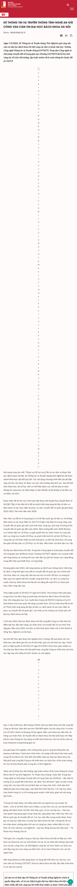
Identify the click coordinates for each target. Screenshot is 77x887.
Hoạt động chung (13, 733)
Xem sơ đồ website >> (39, 885)
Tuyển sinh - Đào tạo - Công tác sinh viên (23, 744)
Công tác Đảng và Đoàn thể (18, 739)
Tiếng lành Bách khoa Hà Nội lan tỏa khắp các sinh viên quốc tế (34, 700)
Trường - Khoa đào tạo (11, 826)
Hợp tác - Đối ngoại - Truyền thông (21, 755)
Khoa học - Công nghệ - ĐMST (18, 750)
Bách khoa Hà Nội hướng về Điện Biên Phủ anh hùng (29, 716)
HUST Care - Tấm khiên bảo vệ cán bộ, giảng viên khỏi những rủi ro (36, 645)
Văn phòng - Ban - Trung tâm (14, 835)
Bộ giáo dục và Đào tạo (11, 845)
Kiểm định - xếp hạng (13, 761)
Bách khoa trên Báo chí (15, 772)
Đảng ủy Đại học (8, 818)
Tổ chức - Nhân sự (12, 766)
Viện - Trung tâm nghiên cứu (14, 831)
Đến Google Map (11, 869)
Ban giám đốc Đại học (11, 822)
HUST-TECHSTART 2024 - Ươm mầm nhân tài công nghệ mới (32, 696)
